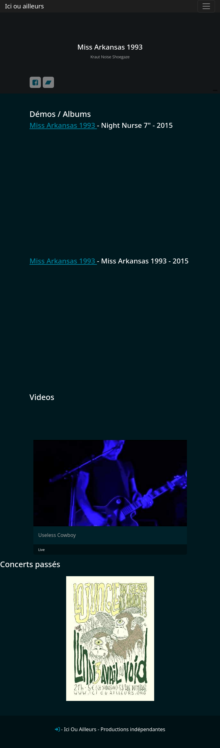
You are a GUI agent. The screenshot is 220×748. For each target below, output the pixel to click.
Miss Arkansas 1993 (63, 125)
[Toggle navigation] (206, 6)
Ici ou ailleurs (24, 6)
